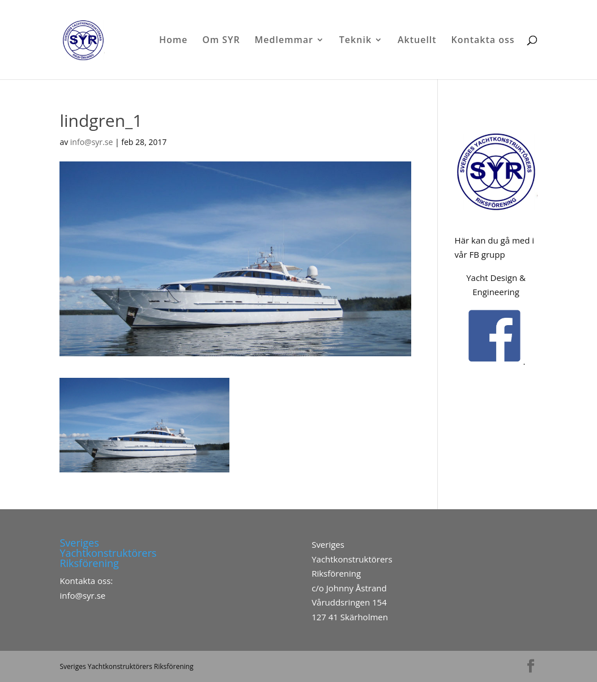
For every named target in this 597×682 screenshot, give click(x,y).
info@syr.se (91, 142)
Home (173, 41)
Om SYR (221, 41)
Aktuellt (417, 41)
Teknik (355, 41)
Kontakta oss (483, 41)
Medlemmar (284, 41)
